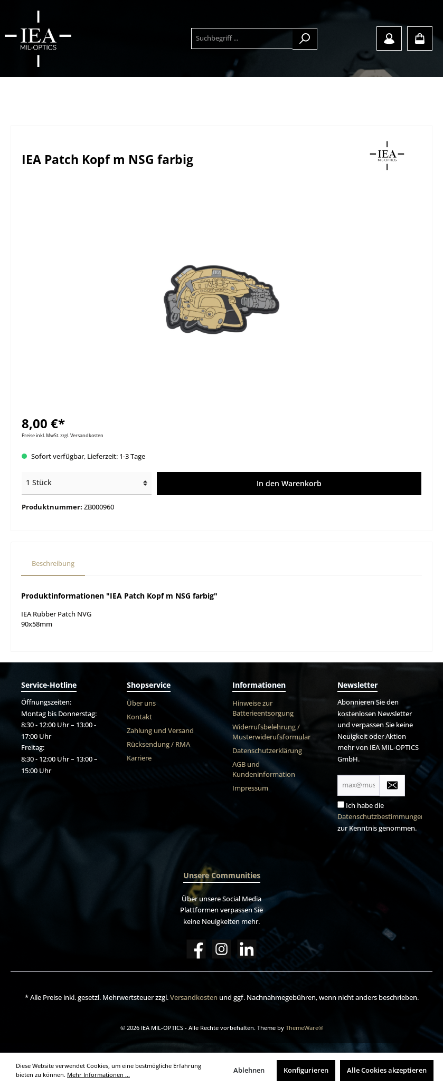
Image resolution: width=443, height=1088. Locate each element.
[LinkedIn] (247, 949)
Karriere (139, 758)
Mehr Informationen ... (98, 1075)
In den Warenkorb (289, 483)
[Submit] (392, 785)
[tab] (53, 564)
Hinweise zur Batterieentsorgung (263, 708)
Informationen (259, 685)
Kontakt (139, 717)
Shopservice (149, 685)
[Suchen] (305, 39)
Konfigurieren (306, 1070)
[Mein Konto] (389, 38)
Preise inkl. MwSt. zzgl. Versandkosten (62, 435)
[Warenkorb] (419, 38)
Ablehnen (249, 1070)
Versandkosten (194, 997)
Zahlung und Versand (160, 730)
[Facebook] (196, 949)
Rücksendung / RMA (158, 744)
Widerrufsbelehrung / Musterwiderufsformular (271, 732)
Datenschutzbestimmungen (381, 816)
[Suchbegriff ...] (242, 38)
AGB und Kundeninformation (263, 769)
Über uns (141, 703)
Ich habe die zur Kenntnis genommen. (381, 817)
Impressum (250, 788)
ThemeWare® (304, 1028)
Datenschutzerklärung (267, 750)
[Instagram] (221, 949)
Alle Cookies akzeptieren (387, 1070)
